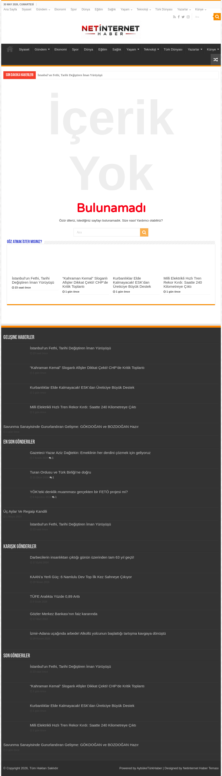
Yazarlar (182, 9)
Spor (74, 9)
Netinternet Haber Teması (201, 768)
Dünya (85, 9)
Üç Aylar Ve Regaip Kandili (25, 511)
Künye (199, 9)
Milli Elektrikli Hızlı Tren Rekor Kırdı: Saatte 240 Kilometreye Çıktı (182, 282)
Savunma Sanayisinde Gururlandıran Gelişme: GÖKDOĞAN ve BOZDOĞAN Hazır (71, 426)
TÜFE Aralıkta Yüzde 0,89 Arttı (55, 596)
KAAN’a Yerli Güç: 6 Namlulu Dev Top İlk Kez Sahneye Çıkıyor (81, 577)
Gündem (41, 9)
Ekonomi (60, 9)
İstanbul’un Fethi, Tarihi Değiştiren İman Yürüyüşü (70, 75)
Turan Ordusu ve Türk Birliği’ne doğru (60, 472)
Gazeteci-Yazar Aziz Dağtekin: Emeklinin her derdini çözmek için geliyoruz (90, 453)
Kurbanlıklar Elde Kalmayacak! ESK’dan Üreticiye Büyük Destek (132, 282)
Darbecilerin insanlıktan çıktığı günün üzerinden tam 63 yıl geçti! (82, 557)
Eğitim (99, 9)
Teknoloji (142, 9)
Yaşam (125, 9)
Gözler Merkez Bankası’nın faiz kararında (63, 614)
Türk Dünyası (163, 9)
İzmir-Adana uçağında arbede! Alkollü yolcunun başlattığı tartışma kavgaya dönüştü (98, 633)
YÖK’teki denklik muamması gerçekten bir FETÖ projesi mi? (79, 492)
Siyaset (26, 9)
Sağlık (112, 9)
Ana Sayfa (10, 9)
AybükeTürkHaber (149, 768)
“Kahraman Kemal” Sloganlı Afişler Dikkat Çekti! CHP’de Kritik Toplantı (85, 282)
